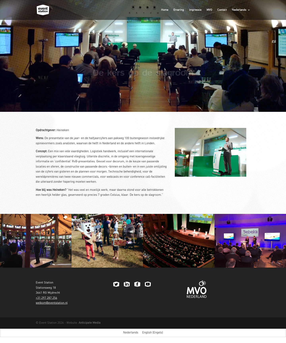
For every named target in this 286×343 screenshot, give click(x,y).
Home (164, 10)
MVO (209, 10)
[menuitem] (241, 14)
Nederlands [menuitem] (130, 332)
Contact (222, 10)
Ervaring (178, 10)
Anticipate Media (89, 322)
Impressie (195, 10)
